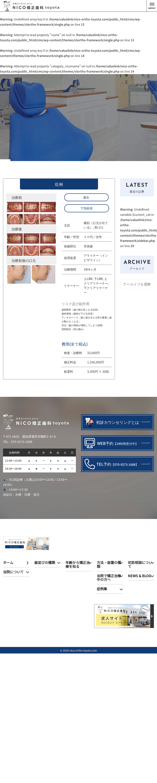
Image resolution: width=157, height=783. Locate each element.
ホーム (8, 562)
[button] (152, 6)
